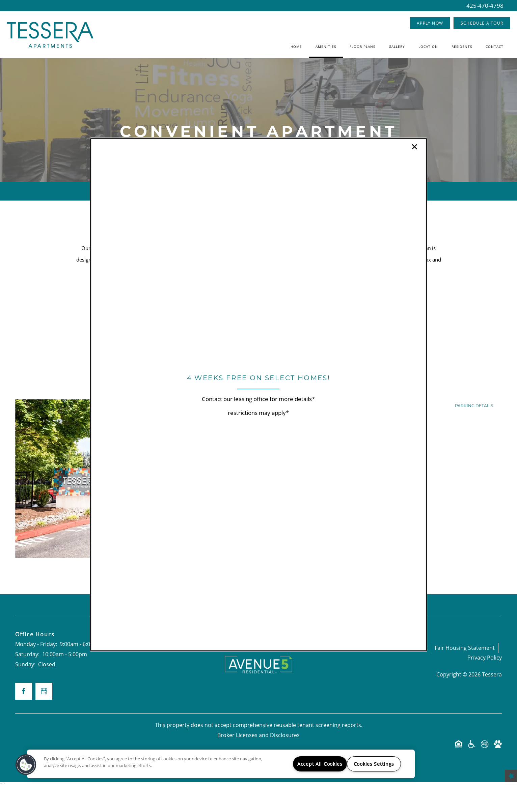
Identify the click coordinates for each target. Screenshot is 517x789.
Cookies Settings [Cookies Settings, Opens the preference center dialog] (374, 764)
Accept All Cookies (320, 764)
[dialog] (258, 394)
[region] (221, 764)
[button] (26, 765)
